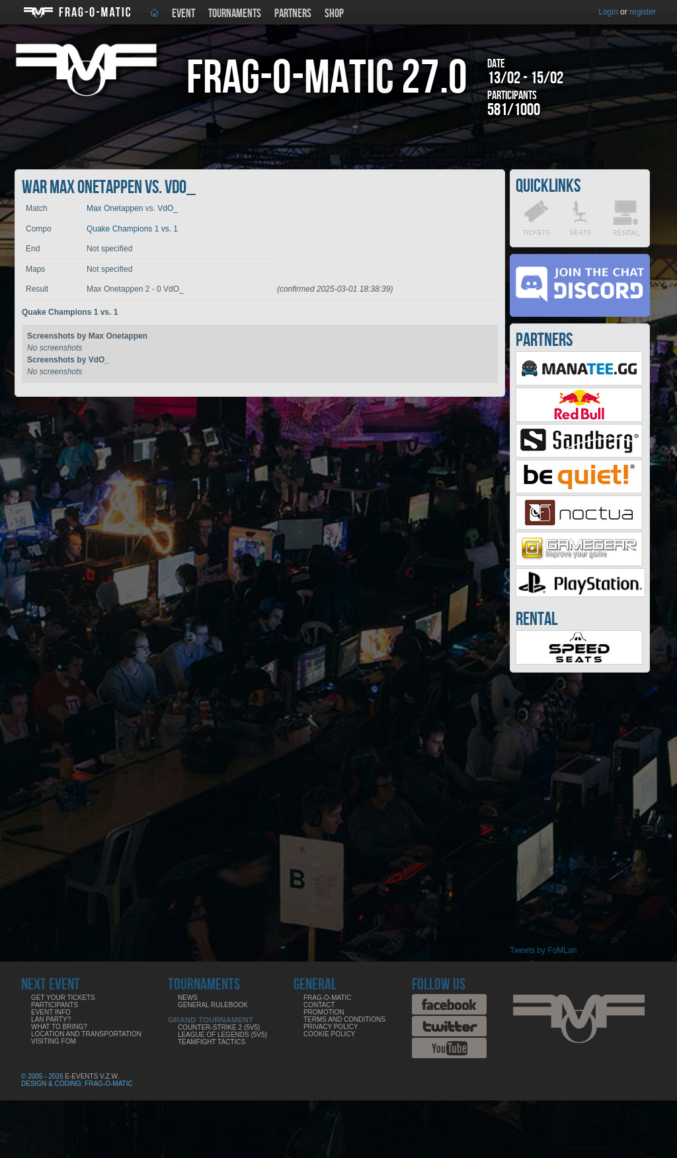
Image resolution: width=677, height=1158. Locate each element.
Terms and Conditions (344, 1019)
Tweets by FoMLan (543, 950)
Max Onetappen (115, 208)
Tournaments (234, 14)
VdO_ (167, 208)
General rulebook (213, 1005)
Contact (319, 1005)
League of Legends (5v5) (222, 1034)
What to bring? (59, 1026)
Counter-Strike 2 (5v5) (219, 1027)
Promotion (323, 1012)
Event (183, 14)
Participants (54, 1005)
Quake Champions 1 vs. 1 (132, 228)
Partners (292, 14)
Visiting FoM (53, 1041)
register (642, 12)
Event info (51, 1012)
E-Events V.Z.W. (92, 1076)
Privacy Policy (330, 1026)
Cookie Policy (329, 1034)
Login (607, 12)
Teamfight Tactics (211, 1042)
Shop (334, 14)
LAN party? (51, 1019)
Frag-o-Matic (327, 997)
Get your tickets (63, 997)
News (188, 997)
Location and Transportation (86, 1034)
